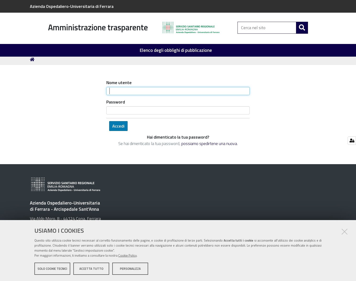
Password (115, 104)
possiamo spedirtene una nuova (209, 145)
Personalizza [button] (130, 268)
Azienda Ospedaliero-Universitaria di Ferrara (71, 6)
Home (33, 61)
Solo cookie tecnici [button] (52, 268)
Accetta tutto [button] (91, 268)
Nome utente (119, 84)
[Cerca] (302, 28)
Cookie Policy (127, 255)
